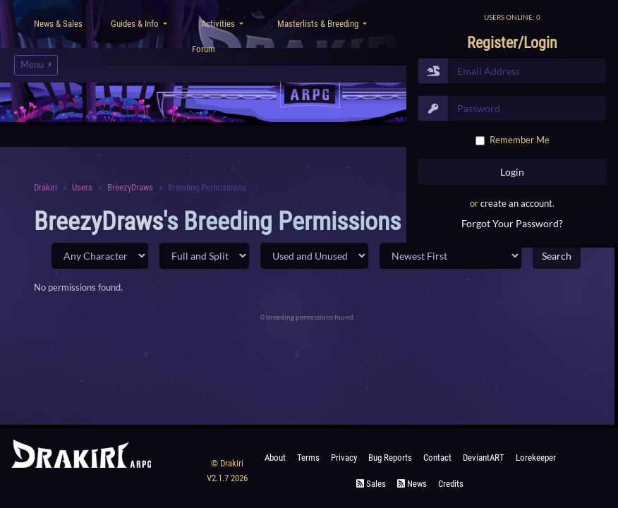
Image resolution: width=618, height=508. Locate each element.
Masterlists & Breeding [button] (318, 23)
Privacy (344, 457)
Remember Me (520, 139)
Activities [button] (219, 23)
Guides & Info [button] (136, 23)
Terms (308, 457)
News (412, 483)
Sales (371, 483)
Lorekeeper (536, 457)
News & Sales (58, 23)
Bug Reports (390, 457)
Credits (451, 483)
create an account (516, 203)
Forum (203, 49)
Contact (437, 457)
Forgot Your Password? (512, 223)
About (275, 457)
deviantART (483, 457)
